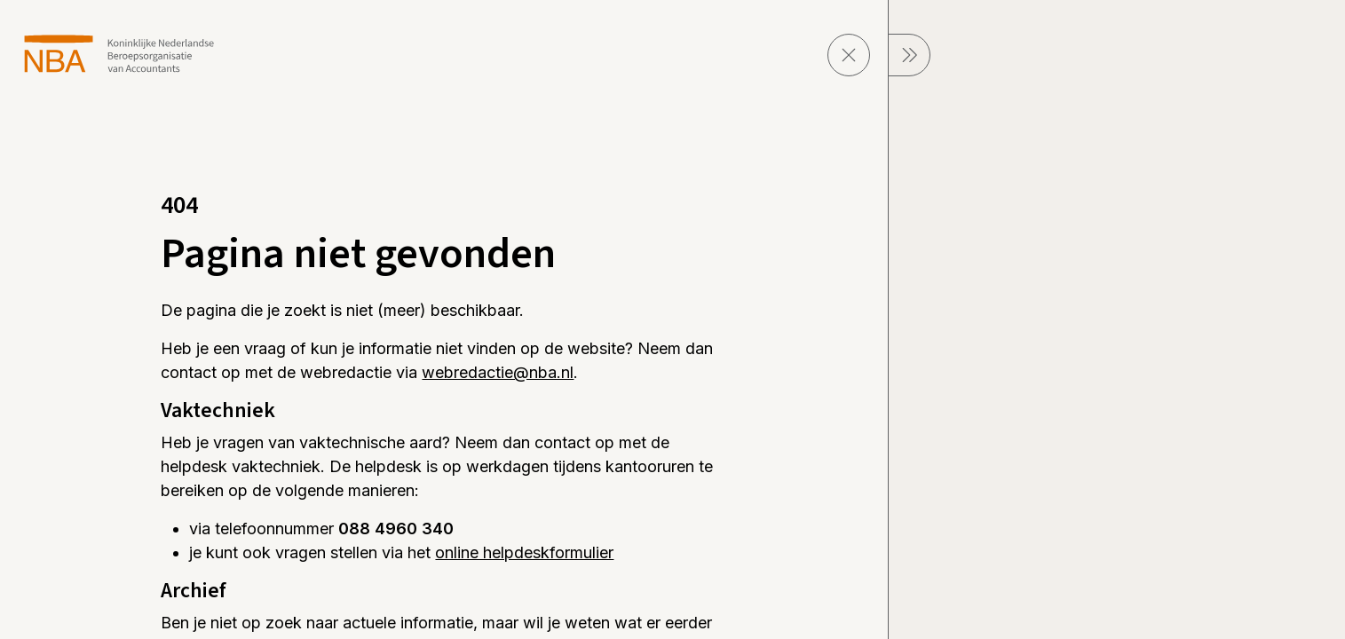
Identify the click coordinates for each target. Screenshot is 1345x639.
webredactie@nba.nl (498, 372)
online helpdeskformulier (524, 552)
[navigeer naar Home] (119, 54)
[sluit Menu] (909, 55)
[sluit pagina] (848, 55)
